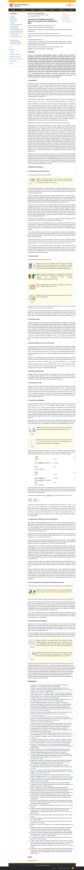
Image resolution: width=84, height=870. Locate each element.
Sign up (54, 868)
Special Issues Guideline (15, 43)
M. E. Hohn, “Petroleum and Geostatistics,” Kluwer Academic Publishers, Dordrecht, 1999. (49, 814)
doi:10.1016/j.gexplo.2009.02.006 (62, 845)
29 (61, 329)
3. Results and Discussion (36, 371)
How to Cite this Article (67, 21)
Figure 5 (34, 232)
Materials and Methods (15, 54)
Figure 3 (61, 198)
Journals (23, 10)
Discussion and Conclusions (16, 58)
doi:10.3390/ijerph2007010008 (36, 758)
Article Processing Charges (16, 24)
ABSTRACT (31, 52)
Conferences (42, 10)
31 (44, 333)
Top (10, 47)
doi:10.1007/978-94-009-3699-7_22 (64, 811)
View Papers (13, 17)
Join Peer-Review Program (23, 868)
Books (33, 10)
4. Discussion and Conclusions (37, 620)
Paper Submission (14, 26)
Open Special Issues (14, 40)
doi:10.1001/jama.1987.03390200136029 (53, 742)
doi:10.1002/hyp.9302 (40, 691)
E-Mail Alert (13, 868)
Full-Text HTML (65, 16)
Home (13, 10)
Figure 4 (43, 215)
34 (32, 355)
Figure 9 (34, 603)
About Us (62, 10)
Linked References (66, 20)
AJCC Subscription (14, 27)
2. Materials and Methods (35, 167)
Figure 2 (67, 188)
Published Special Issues (15, 42)
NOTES (30, 857)
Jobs (71, 10)
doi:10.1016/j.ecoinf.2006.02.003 (66, 776)
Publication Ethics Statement (16, 33)
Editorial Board (13, 21)
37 (55, 182)
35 (62, 379)
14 (74, 130)
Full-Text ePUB (65, 18)
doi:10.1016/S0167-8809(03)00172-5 (42, 710)
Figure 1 (63, 120)
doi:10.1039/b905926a (46, 697)
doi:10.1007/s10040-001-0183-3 (48, 700)
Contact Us (48, 865)
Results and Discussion (15, 56)
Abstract (64, 13)
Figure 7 (70, 414)
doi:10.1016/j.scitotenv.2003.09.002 (41, 773)
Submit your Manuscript (64, 868)
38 (37, 654)
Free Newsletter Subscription (16, 29)
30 (48, 332)
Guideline (12, 22)
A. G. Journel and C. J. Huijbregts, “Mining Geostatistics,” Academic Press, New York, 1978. (49, 805)
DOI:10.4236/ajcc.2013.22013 (34, 16)
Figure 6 (55, 393)
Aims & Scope (13, 19)
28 (36, 327)
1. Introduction (32, 80)
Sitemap (43, 865)
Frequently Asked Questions (16, 36)
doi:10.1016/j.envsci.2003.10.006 (37, 721)
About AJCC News (14, 34)
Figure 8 (42, 524)
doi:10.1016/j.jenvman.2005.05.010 (37, 715)
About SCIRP (39, 865)
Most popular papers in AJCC (16, 31)
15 (72, 135)
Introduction (12, 51)
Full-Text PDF (65, 15)
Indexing (12, 16)
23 (71, 247)
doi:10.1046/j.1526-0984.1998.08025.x (38, 835)
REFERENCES (32, 681)
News (52, 10)
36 (73, 599)
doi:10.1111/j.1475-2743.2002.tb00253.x (64, 734)
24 (36, 545)
